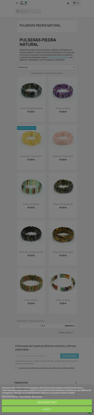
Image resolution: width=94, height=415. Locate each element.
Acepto (47, 409)
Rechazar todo (47, 402)
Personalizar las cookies (30, 396)
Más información (10, 396)
